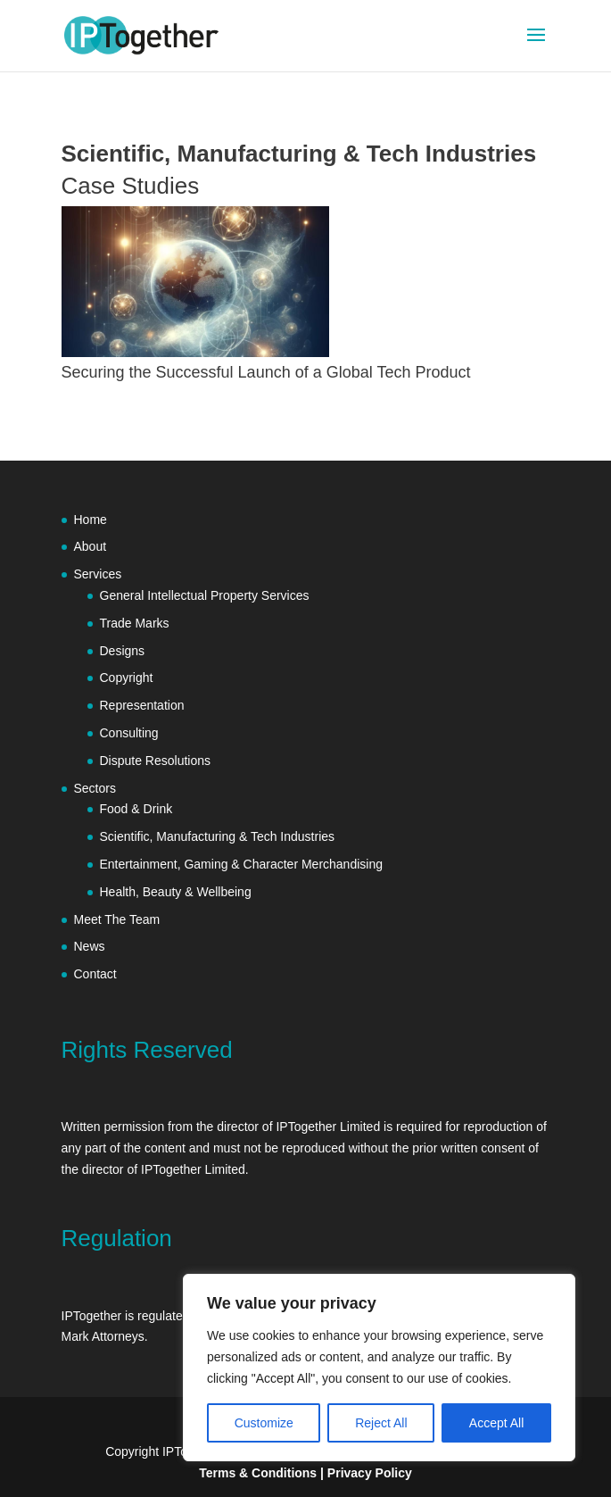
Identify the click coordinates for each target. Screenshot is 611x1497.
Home (90, 519)
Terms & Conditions (258, 1473)
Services (98, 574)
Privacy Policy (369, 1473)
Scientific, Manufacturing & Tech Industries (217, 836)
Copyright (126, 677)
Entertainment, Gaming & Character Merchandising (243, 864)
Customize (264, 1423)
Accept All (496, 1423)
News (89, 946)
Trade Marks (134, 623)
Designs (122, 651)
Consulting (129, 733)
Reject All (381, 1423)
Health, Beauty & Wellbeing (176, 892)
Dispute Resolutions (155, 760)
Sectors (95, 788)
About (90, 546)
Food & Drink (136, 809)
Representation (142, 705)
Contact (95, 974)
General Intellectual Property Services (205, 595)
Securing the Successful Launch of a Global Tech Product (266, 372)
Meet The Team (117, 919)
